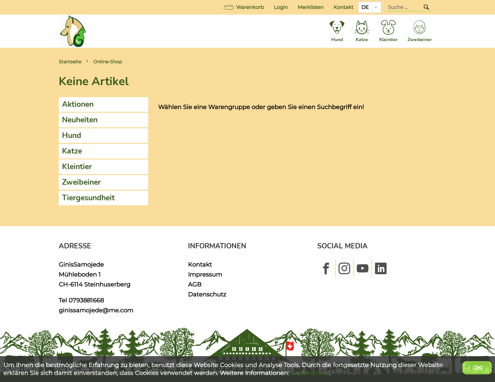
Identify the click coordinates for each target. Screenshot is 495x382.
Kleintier (77, 166)
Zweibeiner (81, 182)
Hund (71, 135)
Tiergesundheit (88, 198)
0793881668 (86, 300)
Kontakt (343, 7)
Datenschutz (207, 294)
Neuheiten (79, 120)
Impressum (205, 274)
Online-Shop (107, 62)
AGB (195, 284)
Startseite (70, 62)
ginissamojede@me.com (96, 310)
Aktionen (77, 104)
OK (477, 367)
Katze (72, 151)
